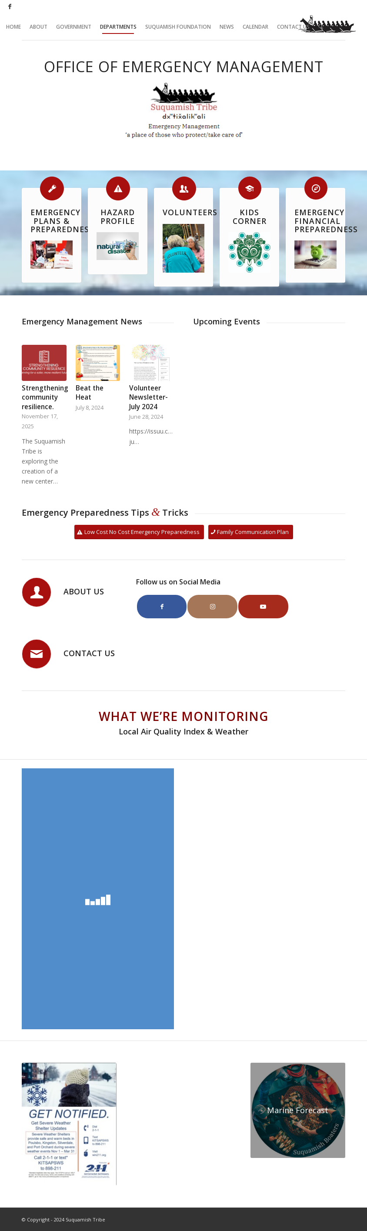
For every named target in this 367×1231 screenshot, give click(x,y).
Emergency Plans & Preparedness (62, 220)
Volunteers (190, 212)
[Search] (320, 26)
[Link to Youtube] (263, 606)
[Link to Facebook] (10, 6)
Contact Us (89, 653)
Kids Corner (250, 216)
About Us (83, 591)
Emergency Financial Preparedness (326, 220)
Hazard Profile (117, 216)
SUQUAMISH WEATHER (183, 1095)
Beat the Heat (89, 393)
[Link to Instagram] (212, 606)
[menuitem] (13, 26)
